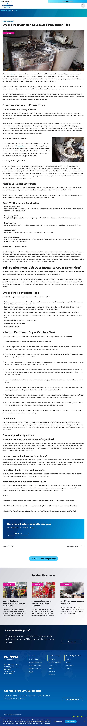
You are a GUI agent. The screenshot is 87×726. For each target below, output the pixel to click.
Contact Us (72, 642)
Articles (16, 10)
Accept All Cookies (70, 721)
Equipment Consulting (35, 662)
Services (32, 656)
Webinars (68, 659)
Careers (51, 668)
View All (31, 671)
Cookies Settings (58, 721)
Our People (52, 659)
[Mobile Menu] (83, 5)
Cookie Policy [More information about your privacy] (47, 723)
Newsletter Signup (72, 699)
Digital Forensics (33, 659)
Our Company (54, 656)
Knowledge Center (6, 10)
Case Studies (69, 665)
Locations (52, 674)
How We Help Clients (55, 662)
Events (51, 665)
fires (12, 74)
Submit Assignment (67, 1)
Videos (68, 668)
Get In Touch (17, 534)
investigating (20, 146)
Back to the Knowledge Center (44, 558)
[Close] (84, 721)
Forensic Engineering (35, 668)
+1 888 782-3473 (9, 673)
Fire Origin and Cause (35, 665)
